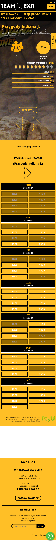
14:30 (42, 199)
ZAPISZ (40, 526)
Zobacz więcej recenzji (28, 146)
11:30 (42, 193)
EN (54, 2)
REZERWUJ (28, 110)
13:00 (14, 199)
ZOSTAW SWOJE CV (28, 498)
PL (51, 2)
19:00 (14, 211)
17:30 (42, 205)
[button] (51, 6)
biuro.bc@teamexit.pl (28, 486)
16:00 (14, 205)
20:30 (42, 211)
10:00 (14, 193)
